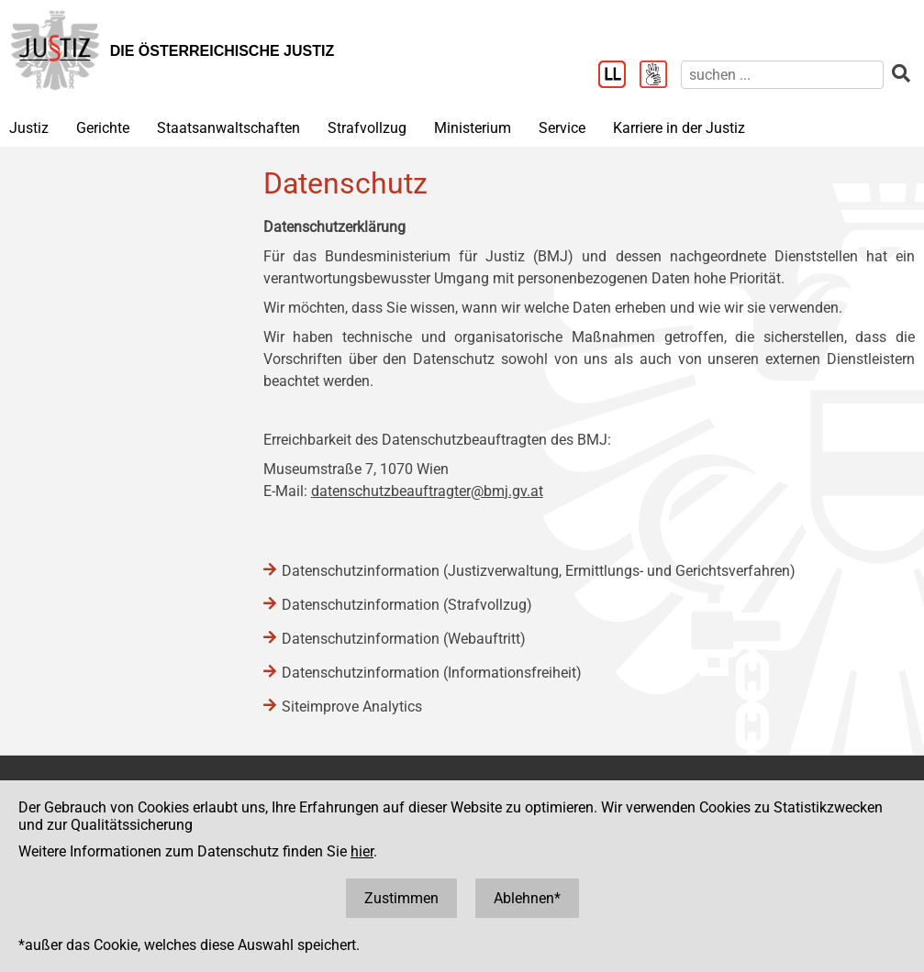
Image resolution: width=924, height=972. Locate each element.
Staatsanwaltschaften (228, 128)
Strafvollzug (367, 128)
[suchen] (782, 75)
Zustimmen (401, 898)
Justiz (29, 128)
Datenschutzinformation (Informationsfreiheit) (432, 672)
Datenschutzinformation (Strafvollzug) (407, 604)
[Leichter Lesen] (619, 76)
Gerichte (102, 128)
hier (362, 851)
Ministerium (472, 128)
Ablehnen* (527, 898)
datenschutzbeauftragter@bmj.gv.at (427, 491)
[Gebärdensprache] (660, 76)
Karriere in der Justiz (679, 128)
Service (562, 128)
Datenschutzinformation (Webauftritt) (404, 638)
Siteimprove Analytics (352, 706)
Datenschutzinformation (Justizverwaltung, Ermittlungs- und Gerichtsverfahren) (539, 571)
